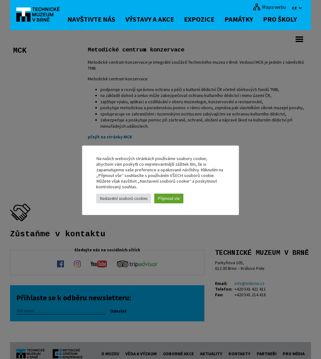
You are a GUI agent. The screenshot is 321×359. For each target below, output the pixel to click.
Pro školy (281, 19)
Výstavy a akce (151, 19)
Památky (240, 19)
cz (295, 7)
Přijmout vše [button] (169, 198)
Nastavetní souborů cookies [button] (123, 198)
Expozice (201, 19)
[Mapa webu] (269, 7)
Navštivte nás (93, 19)
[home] (39, 14)
